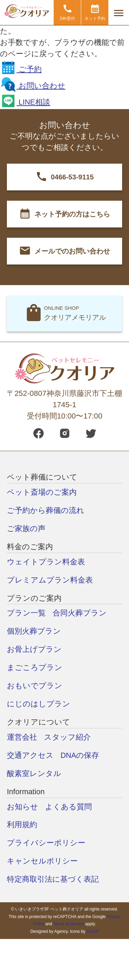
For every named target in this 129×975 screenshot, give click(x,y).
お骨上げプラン (34, 649)
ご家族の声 (26, 528)
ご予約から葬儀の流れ (45, 510)
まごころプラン (34, 667)
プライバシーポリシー (46, 842)
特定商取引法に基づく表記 (53, 879)
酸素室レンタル (34, 773)
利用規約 (22, 824)
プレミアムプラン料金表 (50, 579)
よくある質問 (68, 806)
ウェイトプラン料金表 (46, 561)
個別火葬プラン (34, 631)
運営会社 (22, 736)
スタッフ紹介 (67, 736)
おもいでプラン (34, 685)
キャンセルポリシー (42, 861)
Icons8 (92, 931)
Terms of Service (68, 923)
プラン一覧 (26, 613)
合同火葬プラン (80, 613)
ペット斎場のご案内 (42, 492)
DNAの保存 (80, 755)
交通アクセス (30, 755)
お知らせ (22, 806)
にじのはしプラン (38, 703)
